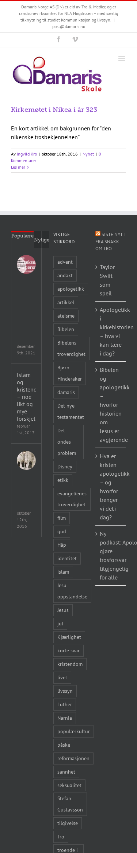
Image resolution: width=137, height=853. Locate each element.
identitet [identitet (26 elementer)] (67, 558)
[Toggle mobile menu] (122, 58)
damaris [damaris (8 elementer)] (66, 392)
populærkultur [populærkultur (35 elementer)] (73, 731)
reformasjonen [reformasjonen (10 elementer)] (73, 758)
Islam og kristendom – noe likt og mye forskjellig (26, 396)
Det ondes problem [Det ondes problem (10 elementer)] (66, 441)
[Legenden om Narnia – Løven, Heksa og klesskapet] (26, 460)
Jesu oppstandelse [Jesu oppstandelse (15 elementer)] (72, 591)
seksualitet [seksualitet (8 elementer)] (69, 785)
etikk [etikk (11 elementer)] (62, 479)
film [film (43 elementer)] (61, 517)
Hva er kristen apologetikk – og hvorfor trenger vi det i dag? (111, 486)
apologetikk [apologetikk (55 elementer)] (70, 288)
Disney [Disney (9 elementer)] (64, 466)
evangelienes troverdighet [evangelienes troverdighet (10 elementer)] (72, 499)
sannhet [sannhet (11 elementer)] (66, 771)
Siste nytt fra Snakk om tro (110, 241)
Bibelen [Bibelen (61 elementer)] (65, 329)
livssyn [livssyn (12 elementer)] (65, 690)
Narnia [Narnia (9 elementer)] (64, 717)
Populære (22, 236)
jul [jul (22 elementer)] (60, 623)
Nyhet (88, 154)
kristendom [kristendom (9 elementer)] (70, 663)
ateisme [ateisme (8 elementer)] (66, 315)
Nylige (41, 240)
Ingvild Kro (27, 154)
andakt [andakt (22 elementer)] (65, 275)
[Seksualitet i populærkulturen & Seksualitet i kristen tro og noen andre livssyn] (26, 264)
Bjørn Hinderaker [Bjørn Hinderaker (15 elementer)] (69, 373)
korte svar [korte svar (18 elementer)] (68, 650)
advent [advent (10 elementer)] (65, 261)
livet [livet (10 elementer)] (62, 677)
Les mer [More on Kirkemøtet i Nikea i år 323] (18, 167)
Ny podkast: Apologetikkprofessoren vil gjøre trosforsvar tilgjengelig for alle (111, 555)
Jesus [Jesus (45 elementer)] (63, 609)
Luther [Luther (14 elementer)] (64, 704)
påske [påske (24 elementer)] (63, 744)
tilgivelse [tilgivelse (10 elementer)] (67, 822)
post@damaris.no (68, 26)
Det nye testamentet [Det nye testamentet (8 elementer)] (70, 411)
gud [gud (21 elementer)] (61, 531)
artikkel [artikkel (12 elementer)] (65, 302)
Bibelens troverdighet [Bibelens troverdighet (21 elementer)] (71, 348)
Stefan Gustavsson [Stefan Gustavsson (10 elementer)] (70, 804)
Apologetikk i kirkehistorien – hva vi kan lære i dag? (111, 331)
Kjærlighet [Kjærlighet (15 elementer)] (69, 636)
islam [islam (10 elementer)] (63, 571)
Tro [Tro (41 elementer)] (60, 836)
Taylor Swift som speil (107, 280)
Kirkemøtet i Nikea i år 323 (54, 109)
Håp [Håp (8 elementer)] (61, 544)
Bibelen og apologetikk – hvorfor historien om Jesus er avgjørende (111, 404)
